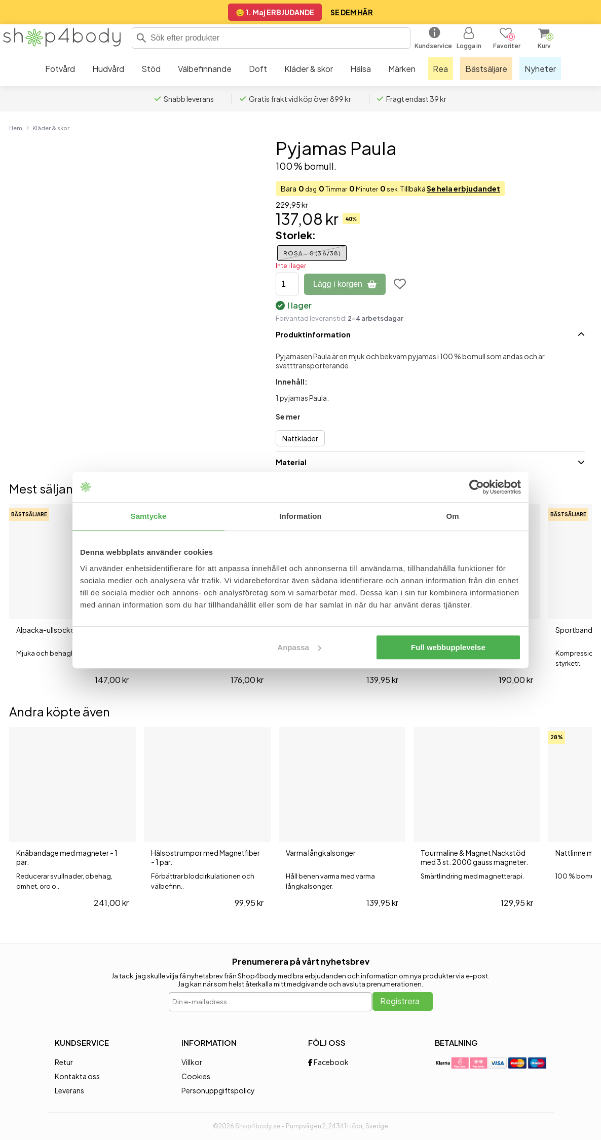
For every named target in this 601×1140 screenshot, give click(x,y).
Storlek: (296, 235)
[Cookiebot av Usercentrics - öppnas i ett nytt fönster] (476, 487)
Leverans (69, 1090)
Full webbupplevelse (448, 647)
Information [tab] (300, 516)
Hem (15, 127)
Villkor (191, 1062)
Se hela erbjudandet (463, 188)
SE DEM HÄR (351, 12)
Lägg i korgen (345, 284)
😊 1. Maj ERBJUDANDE (275, 12)
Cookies (195, 1076)
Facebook (328, 1062)
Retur (64, 1062)
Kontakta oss (77, 1076)
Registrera (400, 1001)
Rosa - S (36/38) (312, 253)
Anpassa (299, 647)
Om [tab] (452, 516)
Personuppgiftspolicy (218, 1090)
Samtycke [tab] (149, 516)
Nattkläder (300, 438)
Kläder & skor (50, 127)
